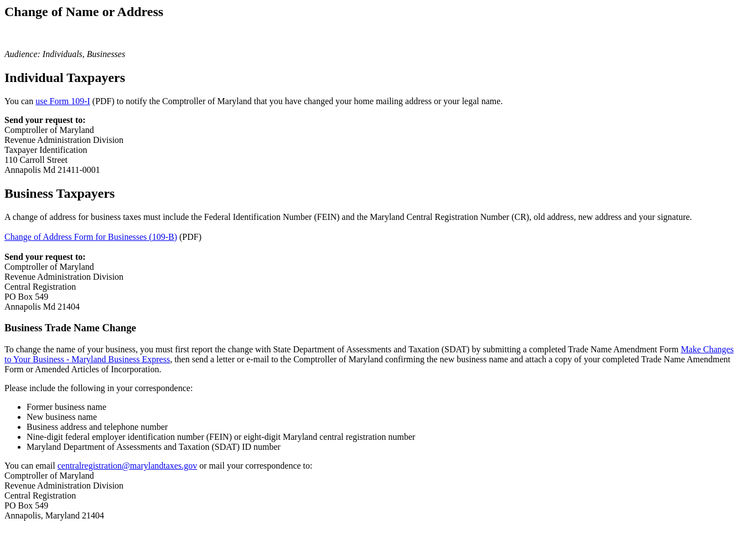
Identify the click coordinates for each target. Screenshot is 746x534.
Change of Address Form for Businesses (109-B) (90, 237)
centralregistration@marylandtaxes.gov (127, 465)
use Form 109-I (62, 101)
